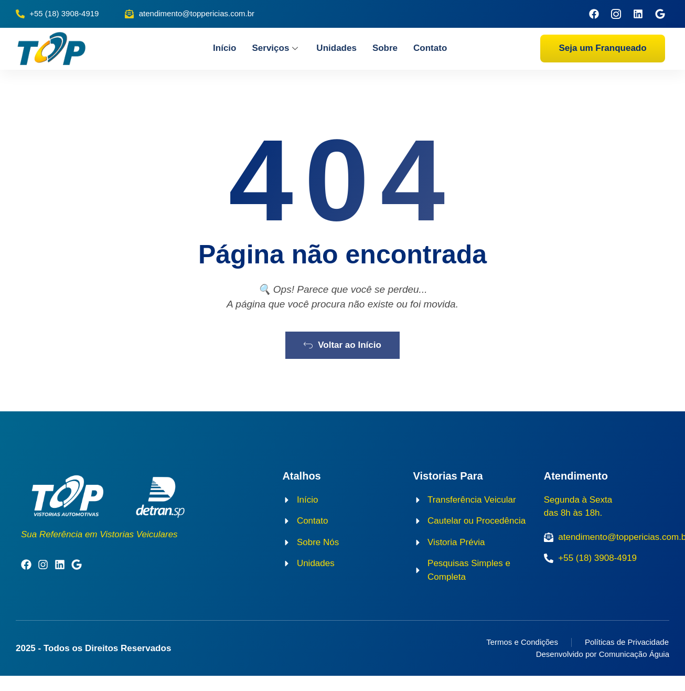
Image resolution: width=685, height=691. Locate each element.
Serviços (276, 48)
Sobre (385, 48)
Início (224, 48)
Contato (430, 48)
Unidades (336, 48)
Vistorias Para (448, 491)
